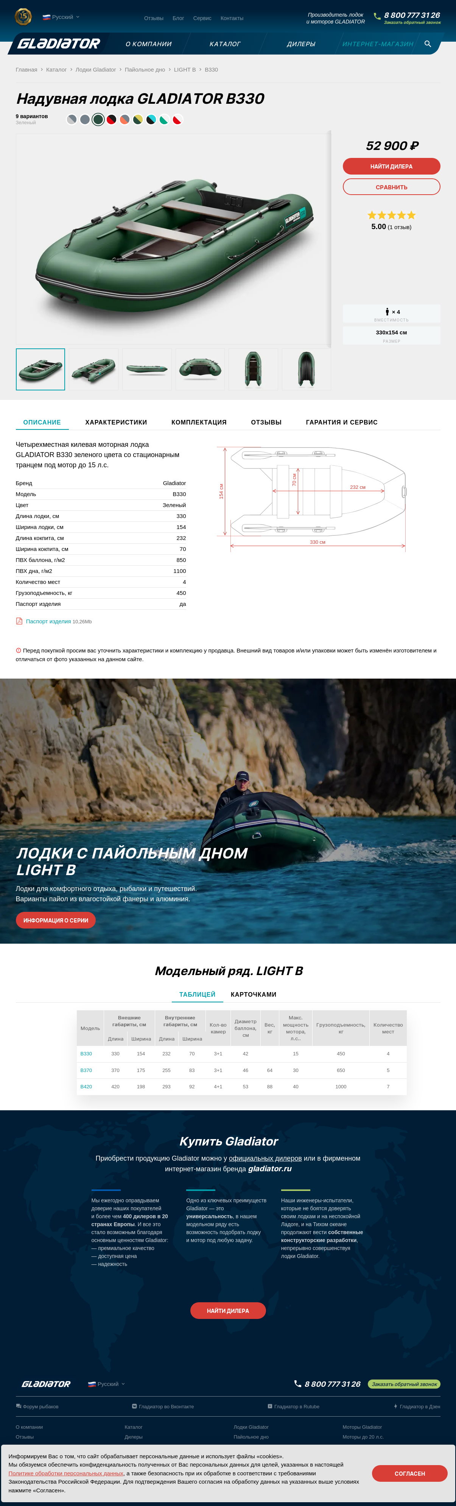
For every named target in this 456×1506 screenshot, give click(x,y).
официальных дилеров (265, 1158)
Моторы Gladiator (362, 1427)
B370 (86, 1070)
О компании (29, 1427)
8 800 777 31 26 (412, 15)
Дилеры (134, 1437)
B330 (86, 1054)
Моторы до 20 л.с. (363, 1437)
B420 (86, 1086)
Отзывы (153, 18)
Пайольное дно (251, 1437)
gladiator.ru (269, 1168)
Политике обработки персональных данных (66, 1473)
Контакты (232, 18)
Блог (178, 18)
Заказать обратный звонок (412, 22)
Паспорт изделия (48, 621)
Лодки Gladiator (251, 1427)
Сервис (202, 18)
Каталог (134, 1427)
